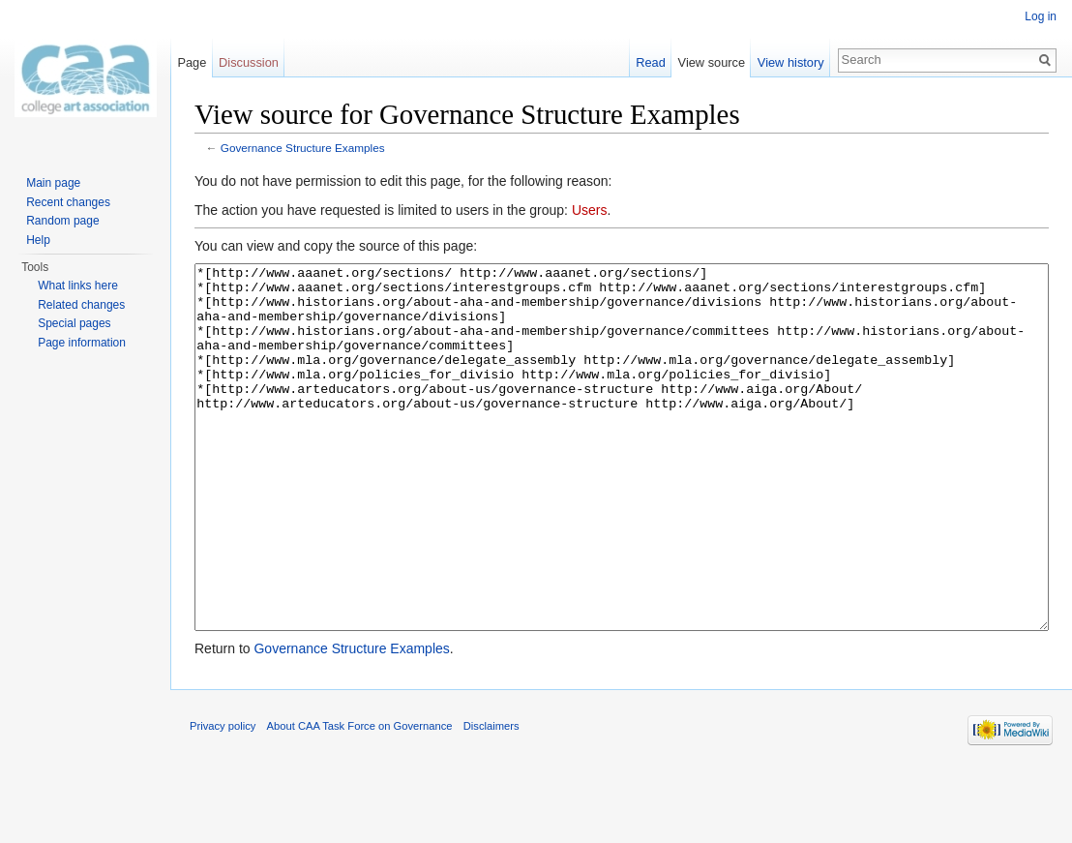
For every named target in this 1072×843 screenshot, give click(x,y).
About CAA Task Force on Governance (360, 798)
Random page (62, 220)
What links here (78, 285)
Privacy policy (222, 798)
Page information (82, 342)
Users (590, 210)
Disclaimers (491, 798)
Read (651, 62)
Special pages (74, 323)
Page (191, 62)
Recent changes (68, 202)
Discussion (249, 62)
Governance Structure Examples (303, 147)
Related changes (81, 305)
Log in (1041, 16)
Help (38, 240)
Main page (53, 183)
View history (791, 62)
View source (711, 62)
